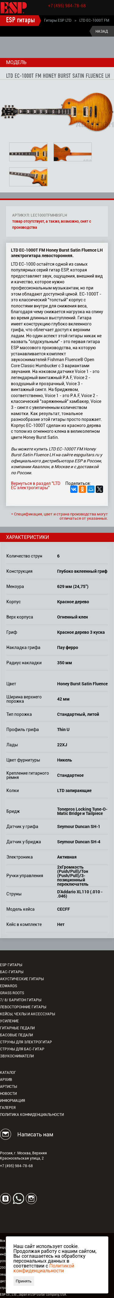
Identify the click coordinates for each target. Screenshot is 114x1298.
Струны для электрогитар (26, 1042)
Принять (24, 1281)
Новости (8, 1094)
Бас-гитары (11, 972)
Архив (6, 1079)
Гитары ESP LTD (57, 20)
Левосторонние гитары (23, 1007)
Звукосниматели (17, 1056)
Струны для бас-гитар (22, 1049)
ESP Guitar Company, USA (48, 1294)
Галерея (8, 1108)
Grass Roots (12, 993)
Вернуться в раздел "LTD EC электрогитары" (35, 485)
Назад (101, 31)
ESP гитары (20, 20)
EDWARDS (8, 986)
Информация (12, 1101)
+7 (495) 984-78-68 (67, 5)
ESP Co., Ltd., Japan (13, 1294)
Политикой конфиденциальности (43, 1268)
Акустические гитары (22, 979)
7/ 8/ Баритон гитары (20, 1000)
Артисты (8, 1087)
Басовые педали (16, 1035)
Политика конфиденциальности (32, 1115)
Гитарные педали (17, 1028)
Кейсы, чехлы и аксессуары (27, 1014)
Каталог (8, 1072)
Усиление (9, 1021)
